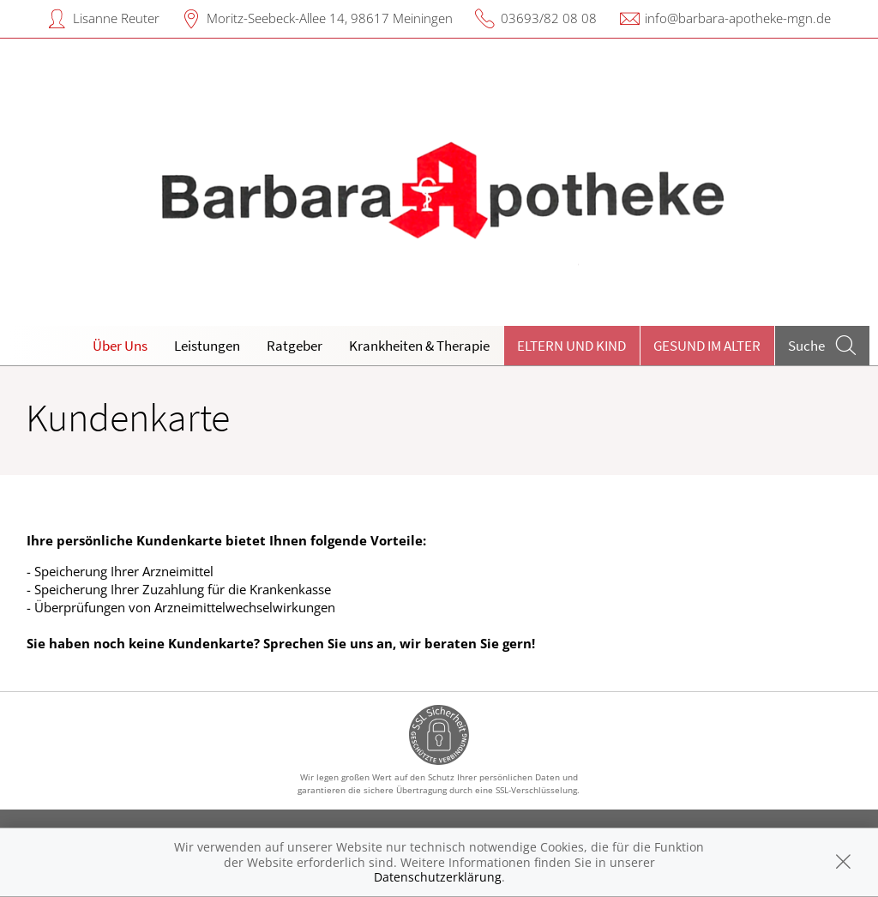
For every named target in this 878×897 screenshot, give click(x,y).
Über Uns (120, 345)
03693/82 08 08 (549, 18)
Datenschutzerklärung (438, 877)
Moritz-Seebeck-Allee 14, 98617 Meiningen (330, 18)
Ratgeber (294, 345)
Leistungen (207, 345)
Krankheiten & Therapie (419, 345)
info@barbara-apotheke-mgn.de (738, 18)
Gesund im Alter (707, 345)
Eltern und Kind (571, 345)
